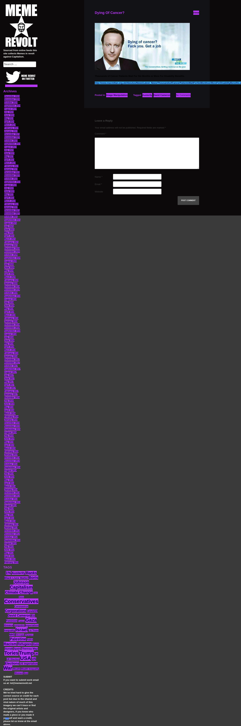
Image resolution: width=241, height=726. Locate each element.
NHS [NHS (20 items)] (12, 634)
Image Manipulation (116, 95)
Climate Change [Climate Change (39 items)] (19, 592)
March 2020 (10, 277)
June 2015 (9, 439)
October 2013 (11, 499)
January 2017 (11, 394)
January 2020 (11, 283)
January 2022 (11, 207)
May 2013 (9, 515)
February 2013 (11, 524)
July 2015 (9, 435)
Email (98, 184)
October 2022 (11, 178)
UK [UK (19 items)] (36, 653)
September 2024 (12, 105)
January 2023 (11, 169)
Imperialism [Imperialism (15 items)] (32, 625)
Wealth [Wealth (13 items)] (16, 669)
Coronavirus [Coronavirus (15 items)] (21, 606)
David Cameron (162, 95)
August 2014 (10, 470)
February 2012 (11, 562)
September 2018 (12, 331)
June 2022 (9, 191)
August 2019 (10, 299)
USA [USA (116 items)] (25, 658)
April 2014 (9, 483)
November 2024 (12, 99)
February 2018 (11, 353)
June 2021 (9, 229)
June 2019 (9, 305)
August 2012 (10, 543)
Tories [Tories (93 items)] (11, 653)
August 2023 (10, 147)
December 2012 (12, 531)
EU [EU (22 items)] (33, 615)
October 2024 (11, 102)
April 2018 (9, 347)
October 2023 (11, 140)
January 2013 (11, 527)
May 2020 (9, 270)
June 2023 (9, 153)
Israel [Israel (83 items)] (21, 629)
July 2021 (9, 226)
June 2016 (9, 404)
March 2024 (10, 125)
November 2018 (12, 328)
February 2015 (11, 451)
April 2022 (9, 197)
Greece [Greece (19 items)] (8, 625)
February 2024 (11, 128)
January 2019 (11, 321)
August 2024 (10, 109)
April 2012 (9, 556)
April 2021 (9, 236)
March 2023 (10, 163)
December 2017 (12, 359)
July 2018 (9, 337)
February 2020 (11, 280)
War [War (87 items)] (8, 668)
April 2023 (9, 159)
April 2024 (9, 121)
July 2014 (9, 473)
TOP (7, 718)
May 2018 (9, 343)
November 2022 (12, 175)
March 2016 (10, 413)
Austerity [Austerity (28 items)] (19, 573)
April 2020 (9, 274)
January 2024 (11, 131)
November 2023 (12, 137)
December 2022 (12, 172)
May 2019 (9, 308)
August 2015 (10, 432)
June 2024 (9, 115)
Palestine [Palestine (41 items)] (18, 639)
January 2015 (11, 454)
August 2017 (10, 372)
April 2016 (9, 410)
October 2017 (11, 366)
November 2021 (12, 213)
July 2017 (9, 375)
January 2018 (11, 356)
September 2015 (12, 429)
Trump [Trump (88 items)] (26, 653)
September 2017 (12, 369)
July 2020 (9, 264)
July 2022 (9, 188)
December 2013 (12, 492)
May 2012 (9, 553)
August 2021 (10, 223)
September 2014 (12, 467)
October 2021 (11, 217)
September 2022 (12, 182)
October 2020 (11, 255)
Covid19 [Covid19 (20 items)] (32, 611)
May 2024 (9, 118)
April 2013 (9, 518)
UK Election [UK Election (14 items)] (13, 659)
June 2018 (9, 340)
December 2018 (12, 324)
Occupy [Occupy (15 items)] (20, 634)
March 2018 (10, 350)
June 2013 (9, 511)
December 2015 (12, 423)
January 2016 (11, 420)
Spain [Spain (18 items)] (17, 648)
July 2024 (9, 112)
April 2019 (9, 312)
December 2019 (12, 286)
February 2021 (11, 242)
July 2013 (9, 508)
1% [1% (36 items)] (8, 573)
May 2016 (9, 407)
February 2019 (11, 318)
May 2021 (9, 232)
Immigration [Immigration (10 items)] (19, 625)
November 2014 (12, 461)
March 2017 (10, 388)
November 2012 (12, 534)
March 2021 (10, 239)
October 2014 (11, 464)
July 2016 (9, 400)
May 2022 (9, 194)
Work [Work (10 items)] (25, 673)
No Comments (183, 95)
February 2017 (11, 391)
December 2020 (12, 248)
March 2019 (10, 315)
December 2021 (12, 210)
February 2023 (11, 166)
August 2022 (10, 185)
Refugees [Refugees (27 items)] (24, 644)
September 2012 (12, 540)
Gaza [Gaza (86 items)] (31, 620)
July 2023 (9, 150)
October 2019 (11, 293)
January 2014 (11, 489)
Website (99, 191)
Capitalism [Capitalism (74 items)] (21, 587)
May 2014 (9, 480)
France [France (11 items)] (21, 621)
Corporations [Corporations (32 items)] (15, 611)
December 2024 (12, 96)
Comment (100, 133)
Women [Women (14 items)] (18, 673)
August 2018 (10, 334)
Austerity (147, 95)
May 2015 (9, 442)
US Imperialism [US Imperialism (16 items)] (29, 663)
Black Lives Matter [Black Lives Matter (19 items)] (16, 577)
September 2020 (12, 258)
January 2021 (11, 245)
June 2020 (9, 267)
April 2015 (9, 445)
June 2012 (9, 550)
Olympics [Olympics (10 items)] (29, 635)
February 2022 (11, 204)
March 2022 (10, 201)
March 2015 (10, 448)
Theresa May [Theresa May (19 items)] (29, 648)
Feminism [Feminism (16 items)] (12, 620)
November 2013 (12, 496)
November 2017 (12, 362)
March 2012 (10, 559)
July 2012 (9, 546)
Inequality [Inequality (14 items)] (9, 630)
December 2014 (12, 458)
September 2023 (12, 144)
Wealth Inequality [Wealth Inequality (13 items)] (30, 669)
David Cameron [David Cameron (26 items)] (19, 615)
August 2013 (10, 505)
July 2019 (9, 302)
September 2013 (12, 502)
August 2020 (10, 261)
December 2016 (12, 397)
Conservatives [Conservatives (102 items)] (21, 601)
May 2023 (9, 156)
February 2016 (11, 416)
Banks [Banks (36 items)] (31, 573)
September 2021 (12, 220)
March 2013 (10, 521)
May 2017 (9, 381)
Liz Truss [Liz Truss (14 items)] (34, 630)
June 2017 (9, 378)
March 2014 (10, 486)
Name (98, 177)
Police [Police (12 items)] (30, 639)
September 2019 (12, 296)
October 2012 (11, 537)
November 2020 (12, 251)
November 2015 (12, 426)
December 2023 (12, 134)
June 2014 (9, 477)
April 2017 (9, 385)
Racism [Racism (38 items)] (10, 644)
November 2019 (12, 289)
